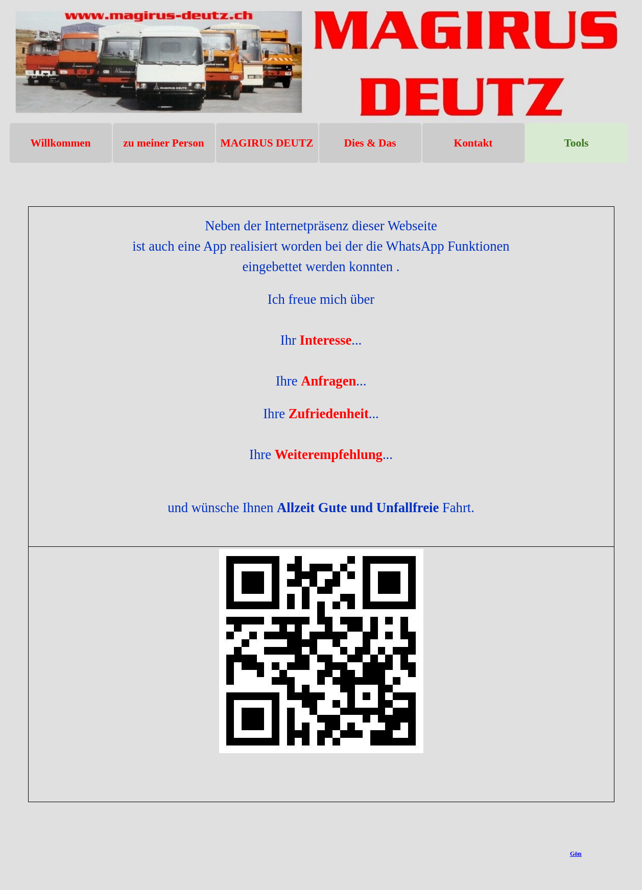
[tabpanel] (321, 504)
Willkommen (60, 143)
